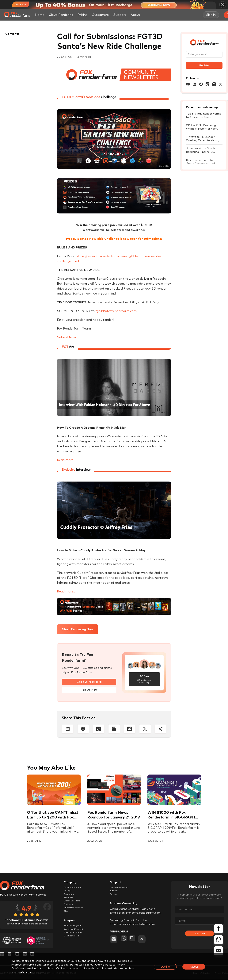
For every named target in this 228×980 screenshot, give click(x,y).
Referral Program (75, 934)
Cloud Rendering (61, 14)
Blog (67, 918)
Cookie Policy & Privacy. (110, 964)
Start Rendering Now (77, 629)
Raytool (115, 897)
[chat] (135, 942)
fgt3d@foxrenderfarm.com (116, 311)
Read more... (66, 460)
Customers (100, 14)
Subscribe (199, 936)
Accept (194, 966)
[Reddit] (129, 729)
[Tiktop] (98, 729)
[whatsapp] (124, 942)
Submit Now (66, 337)
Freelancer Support (76, 943)
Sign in (211, 14)
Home (39, 14)
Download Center (121, 888)
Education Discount (76, 938)
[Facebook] (83, 729)
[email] (113, 942)
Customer (70, 897)
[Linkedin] (67, 729)
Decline (165, 966)
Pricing (82, 14)
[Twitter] (145, 729)
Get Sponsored (73, 947)
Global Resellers (74, 905)
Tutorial (115, 892)
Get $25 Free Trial (89, 682)
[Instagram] (114, 729)
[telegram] (146, 942)
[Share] (160, 729)
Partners (69, 910)
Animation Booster (76, 914)
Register (204, 65)
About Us (70, 901)
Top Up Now (89, 690)
